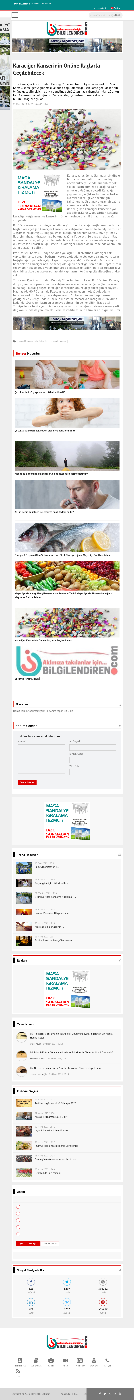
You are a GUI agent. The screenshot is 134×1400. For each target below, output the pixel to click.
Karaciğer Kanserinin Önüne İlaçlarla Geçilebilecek (42, 341)
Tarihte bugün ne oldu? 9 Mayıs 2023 (55, 1103)
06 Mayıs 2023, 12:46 (45, 879)
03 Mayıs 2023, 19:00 (45, 1169)
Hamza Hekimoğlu (38, 1074)
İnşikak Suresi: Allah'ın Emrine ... (53, 1130)
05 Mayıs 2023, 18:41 (45, 1126)
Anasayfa (65, 1394)
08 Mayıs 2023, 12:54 (45, 909)
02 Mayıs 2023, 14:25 (23, 104)
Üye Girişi (100, 8)
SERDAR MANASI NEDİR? (29, 678)
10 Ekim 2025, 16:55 (44, 863)
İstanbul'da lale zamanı (41, 3)
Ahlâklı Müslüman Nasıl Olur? (51, 1117)
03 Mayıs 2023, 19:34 (45, 1155)
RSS (76, 1394)
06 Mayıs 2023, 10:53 (45, 936)
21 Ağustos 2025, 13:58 (46, 893)
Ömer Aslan (35, 1043)
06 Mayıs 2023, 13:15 (45, 923)
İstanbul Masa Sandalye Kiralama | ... (55, 897)
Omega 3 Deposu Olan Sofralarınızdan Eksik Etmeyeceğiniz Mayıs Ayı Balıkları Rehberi (63, 555)
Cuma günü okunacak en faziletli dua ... (56, 1159)
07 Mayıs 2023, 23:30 (45, 1113)
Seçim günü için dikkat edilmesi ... (54, 883)
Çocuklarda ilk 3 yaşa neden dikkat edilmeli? (40, 392)
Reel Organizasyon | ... (47, 867)
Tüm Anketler (49, 1243)
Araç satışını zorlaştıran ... (49, 926)
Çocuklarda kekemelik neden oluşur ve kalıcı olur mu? (45, 430)
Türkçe (117, 8)
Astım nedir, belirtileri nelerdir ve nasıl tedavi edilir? (44, 512)
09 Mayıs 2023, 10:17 (45, 1099)
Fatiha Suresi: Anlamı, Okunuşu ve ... (54, 940)
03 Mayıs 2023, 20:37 (45, 1142)
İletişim (86, 1394)
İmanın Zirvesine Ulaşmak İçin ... (53, 913)
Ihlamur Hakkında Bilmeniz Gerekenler (56, 1145)
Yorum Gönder (27, 782)
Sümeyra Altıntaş (37, 1058)
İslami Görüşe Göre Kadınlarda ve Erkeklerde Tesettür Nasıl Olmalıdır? (73, 1052)
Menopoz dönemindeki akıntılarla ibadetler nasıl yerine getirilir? (51, 473)
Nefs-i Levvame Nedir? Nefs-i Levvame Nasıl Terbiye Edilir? (67, 1068)
